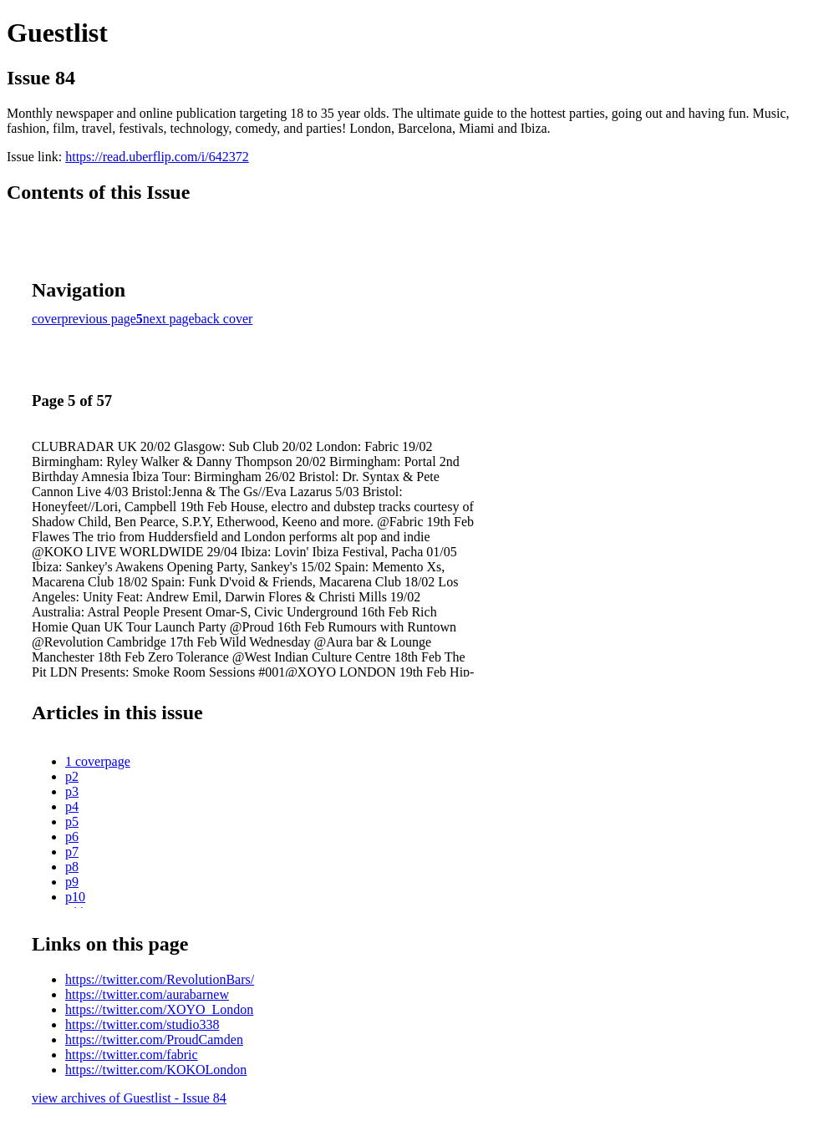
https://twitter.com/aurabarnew (147, 994)
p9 (72, 882)
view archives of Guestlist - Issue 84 (129, 1098)
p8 (72, 867)
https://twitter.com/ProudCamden (154, 1039)
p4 (72, 806)
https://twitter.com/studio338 (142, 1024)
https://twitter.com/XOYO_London (159, 1009)
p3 (72, 791)
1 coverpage (97, 761)
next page (169, 319)
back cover (224, 319)
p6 (72, 836)
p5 (72, 821)
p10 (75, 897)
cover (47, 319)
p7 (72, 851)
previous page (99, 319)
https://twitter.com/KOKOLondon (156, 1069)
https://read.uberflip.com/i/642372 (157, 157)
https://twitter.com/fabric (131, 1054)
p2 (72, 776)
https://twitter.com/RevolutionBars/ (159, 979)
